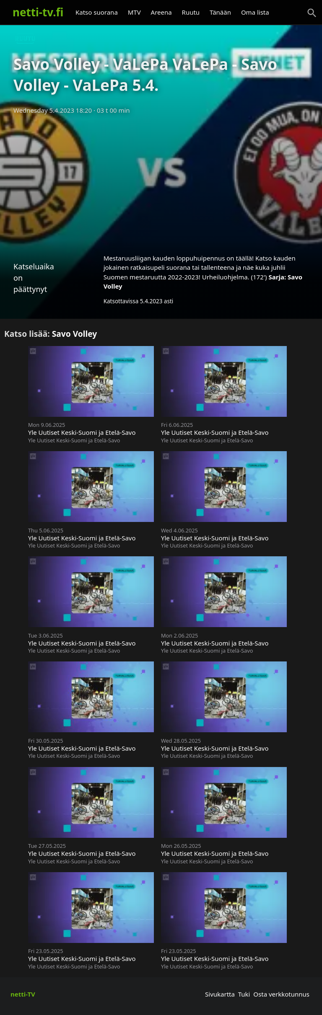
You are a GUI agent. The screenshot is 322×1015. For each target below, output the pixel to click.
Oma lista (255, 12)
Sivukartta (220, 994)
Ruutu (191, 12)
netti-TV (22, 994)
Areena (161, 12)
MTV (134, 12)
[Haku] (312, 13)
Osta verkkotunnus (281, 994)
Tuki (244, 994)
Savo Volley (74, 333)
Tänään (220, 12)
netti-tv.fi (38, 12)
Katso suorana (96, 12)
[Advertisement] (161, 181)
